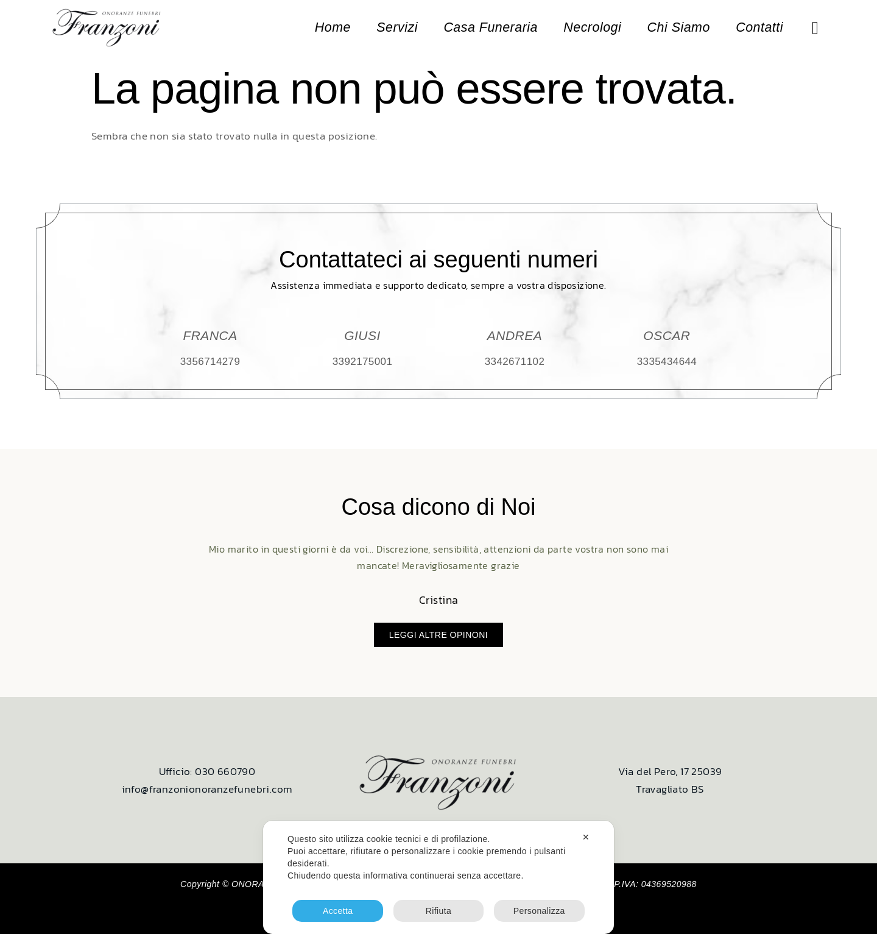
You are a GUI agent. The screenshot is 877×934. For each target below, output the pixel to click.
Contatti (760, 28)
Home (358, 28)
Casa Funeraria (507, 28)
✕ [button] (586, 837)
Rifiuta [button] (438, 911)
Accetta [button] (338, 911)
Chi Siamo (683, 28)
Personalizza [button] (539, 911)
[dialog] (438, 877)
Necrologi (603, 28)
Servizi (419, 28)
